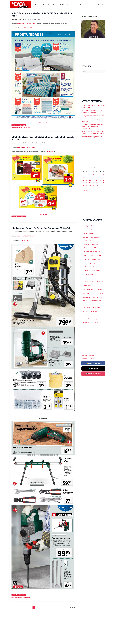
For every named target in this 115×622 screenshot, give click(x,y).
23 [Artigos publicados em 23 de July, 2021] (97, 183)
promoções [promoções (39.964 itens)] (86, 319)
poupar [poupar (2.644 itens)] (97, 315)
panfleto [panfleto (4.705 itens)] (85, 311)
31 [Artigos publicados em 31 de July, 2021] (100, 185)
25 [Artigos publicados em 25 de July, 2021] (103, 183)
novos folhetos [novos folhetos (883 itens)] (86, 307)
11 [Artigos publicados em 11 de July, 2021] (103, 177)
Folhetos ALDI (27, 28)
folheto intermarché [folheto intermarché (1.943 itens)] (88, 281)
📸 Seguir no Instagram (93, 373)
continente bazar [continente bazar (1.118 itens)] (96, 259)
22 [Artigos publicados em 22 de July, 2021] (93, 183)
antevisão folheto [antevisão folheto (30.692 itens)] (88, 230)
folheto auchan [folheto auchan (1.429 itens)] (96, 270)
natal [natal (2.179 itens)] (102, 297)
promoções (22, 125)
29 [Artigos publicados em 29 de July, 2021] (93, 185)
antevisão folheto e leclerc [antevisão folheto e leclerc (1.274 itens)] (89, 240)
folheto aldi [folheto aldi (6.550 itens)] (86, 270)
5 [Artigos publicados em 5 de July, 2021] (83, 177)
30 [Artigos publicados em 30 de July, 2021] (97, 185)
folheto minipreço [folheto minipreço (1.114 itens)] (87, 285)
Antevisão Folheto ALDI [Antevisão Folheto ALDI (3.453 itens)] (89, 233)
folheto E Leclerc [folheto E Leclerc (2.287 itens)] (87, 278)
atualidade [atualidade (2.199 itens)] (91, 255)
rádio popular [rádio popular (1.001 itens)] (97, 319)
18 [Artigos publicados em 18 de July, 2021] (103, 180)
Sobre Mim (84, 5)
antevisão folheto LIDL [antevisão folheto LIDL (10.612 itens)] (90, 248)
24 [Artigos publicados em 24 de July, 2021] (100, 183)
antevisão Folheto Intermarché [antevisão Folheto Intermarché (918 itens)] (90, 244)
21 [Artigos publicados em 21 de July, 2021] (90, 183)
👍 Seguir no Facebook (93, 363)
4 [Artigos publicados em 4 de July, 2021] (103, 174)
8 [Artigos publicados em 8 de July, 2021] (93, 177)
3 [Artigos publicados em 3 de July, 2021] (100, 174)
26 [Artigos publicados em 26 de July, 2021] (83, 185)
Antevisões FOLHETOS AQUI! (26, 23)
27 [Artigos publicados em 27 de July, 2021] (86, 185)
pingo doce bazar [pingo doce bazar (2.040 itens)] (87, 315)
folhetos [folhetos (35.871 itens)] (100, 289)
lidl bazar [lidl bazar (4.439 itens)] (100, 293)
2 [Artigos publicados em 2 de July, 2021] (96, 174)
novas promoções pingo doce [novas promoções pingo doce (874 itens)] (90, 304)
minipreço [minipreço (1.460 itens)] (95, 297)
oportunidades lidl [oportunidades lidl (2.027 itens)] (97, 307)
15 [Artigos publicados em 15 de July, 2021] (93, 180)
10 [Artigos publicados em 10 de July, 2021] (100, 177)
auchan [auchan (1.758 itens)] (99, 255)
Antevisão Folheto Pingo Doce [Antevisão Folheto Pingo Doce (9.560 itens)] (92, 251)
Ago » (87, 190)
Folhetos (39, 5)
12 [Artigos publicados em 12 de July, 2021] (83, 180)
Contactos (93, 5)
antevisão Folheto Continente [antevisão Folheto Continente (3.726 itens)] (91, 237)
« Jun (83, 190)
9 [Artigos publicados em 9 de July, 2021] (96, 177)
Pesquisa (101, 5)
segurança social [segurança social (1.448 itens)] (87, 322)
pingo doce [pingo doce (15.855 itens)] (94, 311)
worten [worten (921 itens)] (96, 322)
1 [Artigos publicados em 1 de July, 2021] (93, 174)
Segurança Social (59, 5)
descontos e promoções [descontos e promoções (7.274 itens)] (90, 263)
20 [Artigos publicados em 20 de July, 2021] (86, 183)
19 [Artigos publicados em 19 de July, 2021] (83, 183)
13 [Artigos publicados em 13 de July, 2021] (86, 180)
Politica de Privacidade (87, 355)
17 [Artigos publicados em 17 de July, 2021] (100, 180)
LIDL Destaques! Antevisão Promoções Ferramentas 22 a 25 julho (42, 228)
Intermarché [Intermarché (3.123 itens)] (86, 293)
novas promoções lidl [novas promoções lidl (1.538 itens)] (95, 300)
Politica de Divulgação (87, 358)
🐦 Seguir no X (93, 368)
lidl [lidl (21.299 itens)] (93, 293)
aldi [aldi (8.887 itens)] (102, 226)
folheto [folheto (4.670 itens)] (92, 266)
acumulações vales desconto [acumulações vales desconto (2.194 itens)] (90, 226)
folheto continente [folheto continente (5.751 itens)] (88, 274)
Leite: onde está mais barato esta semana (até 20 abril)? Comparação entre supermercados (93, 126)
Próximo (73, 607)
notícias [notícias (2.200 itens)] (85, 300)
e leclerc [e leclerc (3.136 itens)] (85, 266)
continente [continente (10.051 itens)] (86, 259)
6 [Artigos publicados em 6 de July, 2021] (86, 177)
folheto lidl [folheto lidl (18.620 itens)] (99, 281)
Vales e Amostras (73, 5)
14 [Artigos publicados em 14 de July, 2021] (90, 180)
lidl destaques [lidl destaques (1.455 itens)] (86, 297)
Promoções (48, 5)
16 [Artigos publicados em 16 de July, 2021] (97, 180)
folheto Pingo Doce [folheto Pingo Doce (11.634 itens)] (89, 289)
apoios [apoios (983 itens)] (84, 255)
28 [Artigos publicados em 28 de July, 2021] (90, 185)
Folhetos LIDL (50, 151)
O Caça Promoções (11, 8)
